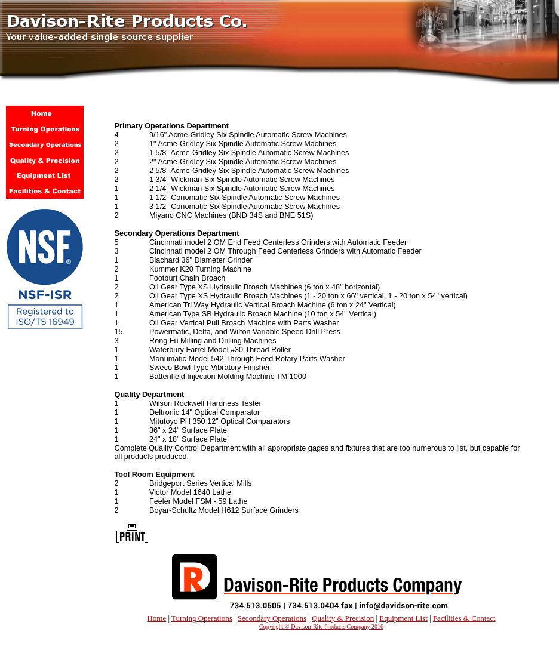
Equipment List (403, 618)
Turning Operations (201, 618)
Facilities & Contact (464, 618)
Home (156, 618)
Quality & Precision (343, 618)
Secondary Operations (272, 618)
